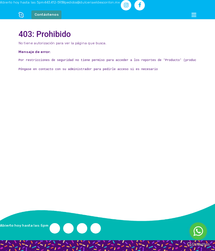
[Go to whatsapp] (198, 231)
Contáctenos (47, 15)
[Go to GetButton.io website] (198, 244)
